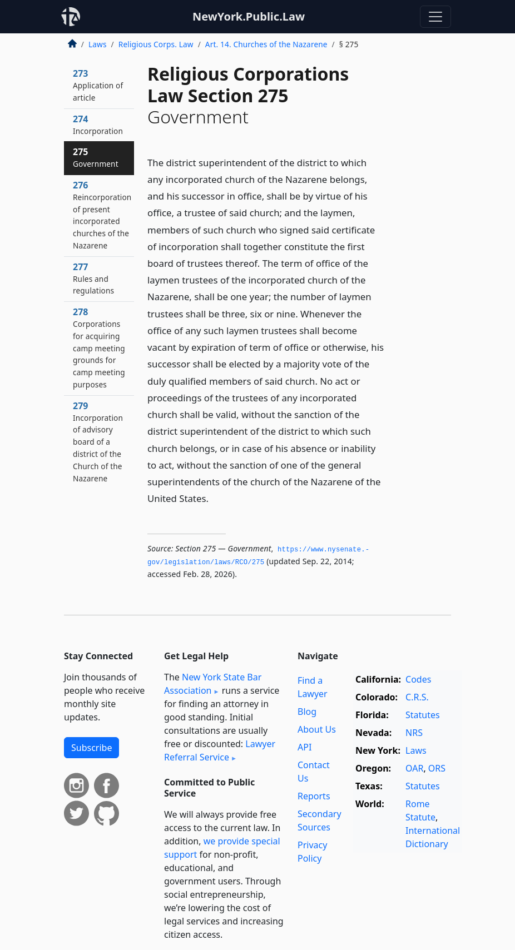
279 (98, 442)
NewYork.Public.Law (248, 16)
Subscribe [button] (91, 748)
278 (99, 348)
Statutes (422, 715)
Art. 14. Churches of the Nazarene (266, 44)
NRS (414, 733)
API (304, 747)
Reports (314, 796)
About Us (317, 729)
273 (98, 85)
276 (102, 215)
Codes (418, 679)
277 (93, 278)
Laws (97, 44)
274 (98, 124)
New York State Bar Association (212, 684)
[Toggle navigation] (435, 17)
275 (95, 157)
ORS (436, 768)
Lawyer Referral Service (219, 750)
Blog (307, 711)
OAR (414, 768)
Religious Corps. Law (156, 44)
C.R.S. (417, 697)
